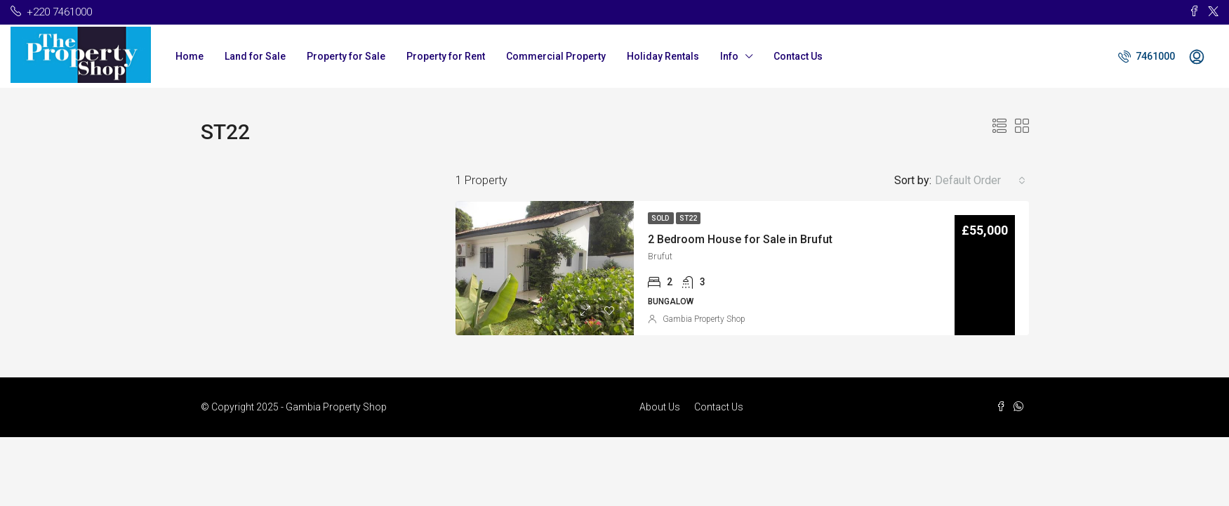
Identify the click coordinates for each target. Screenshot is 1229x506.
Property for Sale (346, 56)
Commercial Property (556, 56)
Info (729, 56)
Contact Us (798, 56)
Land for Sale (255, 56)
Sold (660, 218)
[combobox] (980, 180)
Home (189, 56)
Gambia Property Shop (704, 319)
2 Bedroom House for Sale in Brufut (740, 239)
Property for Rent (445, 56)
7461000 (1146, 56)
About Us (659, 407)
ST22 (688, 218)
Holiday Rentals (663, 56)
